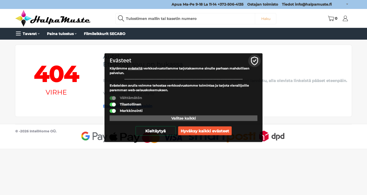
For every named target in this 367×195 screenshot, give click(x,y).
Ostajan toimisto (262, 4)
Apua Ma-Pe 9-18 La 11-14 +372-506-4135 (207, 4)
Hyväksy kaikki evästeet (205, 130)
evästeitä (135, 68)
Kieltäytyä (155, 130)
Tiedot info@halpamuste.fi (307, 4)
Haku (265, 18)
